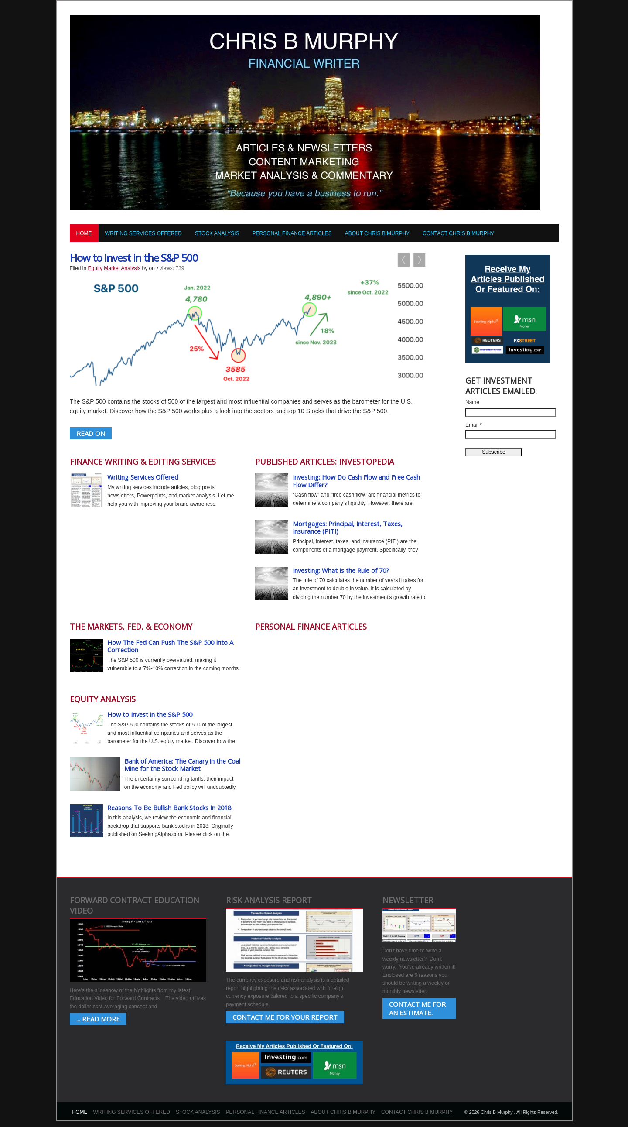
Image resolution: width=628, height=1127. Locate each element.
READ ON (90, 433)
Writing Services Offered (143, 233)
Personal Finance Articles (292, 233)
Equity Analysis (103, 699)
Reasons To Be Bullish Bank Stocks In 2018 (169, 807)
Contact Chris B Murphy (458, 233)
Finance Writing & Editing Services (143, 461)
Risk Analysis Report (269, 900)
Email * (473, 425)
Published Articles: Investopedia (324, 461)
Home (84, 233)
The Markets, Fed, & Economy (131, 626)
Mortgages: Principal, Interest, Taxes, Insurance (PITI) (348, 527)
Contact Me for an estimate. (417, 1008)
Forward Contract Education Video (134, 905)
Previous (403, 260)
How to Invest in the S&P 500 (134, 257)
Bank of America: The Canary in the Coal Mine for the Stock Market (182, 765)
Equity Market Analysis (114, 268)
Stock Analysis (217, 233)
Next (419, 260)
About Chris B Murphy (377, 233)
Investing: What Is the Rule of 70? (341, 570)
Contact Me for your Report (285, 1017)
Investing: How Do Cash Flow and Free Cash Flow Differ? (356, 481)
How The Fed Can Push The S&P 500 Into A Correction (170, 646)
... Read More (98, 1018)
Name (472, 402)
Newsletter (407, 900)
